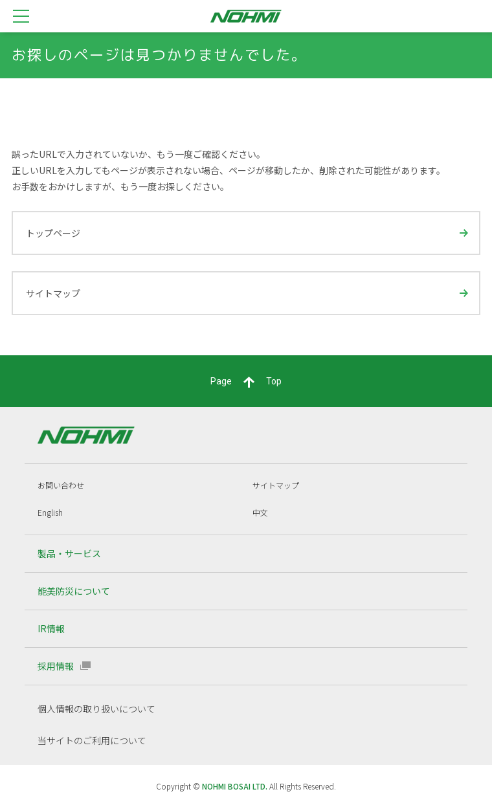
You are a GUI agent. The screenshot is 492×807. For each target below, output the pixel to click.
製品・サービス (69, 553)
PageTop (246, 382)
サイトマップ (53, 293)
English (50, 512)
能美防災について (74, 590)
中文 (260, 512)
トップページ (53, 233)
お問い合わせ (61, 485)
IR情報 (51, 628)
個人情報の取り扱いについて (96, 708)
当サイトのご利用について (92, 740)
